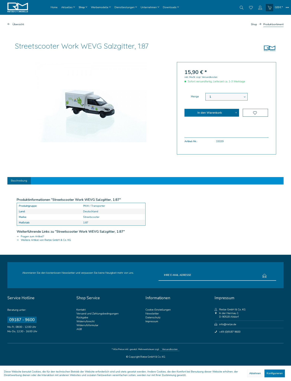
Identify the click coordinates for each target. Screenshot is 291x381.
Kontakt (81, 309)
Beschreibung (19, 180)
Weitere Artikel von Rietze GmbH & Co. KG (44, 240)
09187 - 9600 (22, 319)
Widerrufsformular (87, 325)
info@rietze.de (227, 324)
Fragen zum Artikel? (30, 236)
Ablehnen (255, 373)
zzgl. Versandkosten (206, 77)
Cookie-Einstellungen (158, 309)
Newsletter (152, 313)
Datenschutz (153, 317)
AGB (79, 329)
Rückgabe (82, 317)
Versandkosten (170, 349)
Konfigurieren (275, 373)
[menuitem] (54, 7)
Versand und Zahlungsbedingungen (97, 313)
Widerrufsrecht (85, 321)
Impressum (152, 321)
